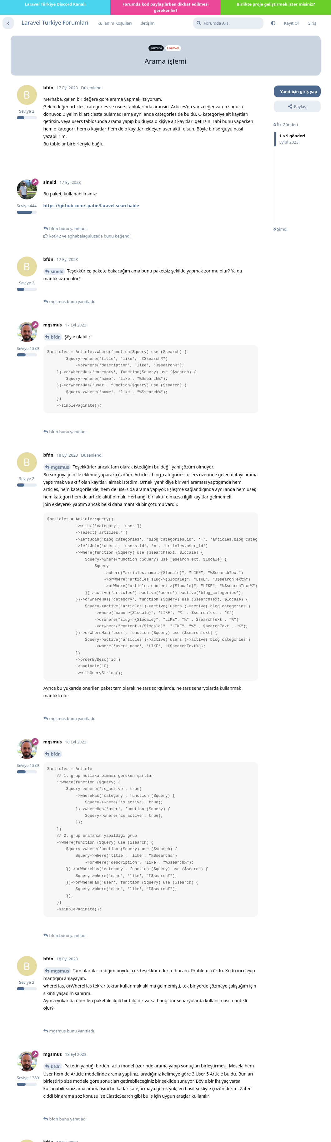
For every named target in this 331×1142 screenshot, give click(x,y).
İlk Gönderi (285, 124)
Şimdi (280, 229)
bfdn (56, 337)
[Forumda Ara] (228, 23)
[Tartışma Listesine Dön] (8, 23)
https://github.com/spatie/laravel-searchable (91, 205)
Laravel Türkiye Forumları (55, 22)
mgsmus (60, 467)
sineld (57, 271)
